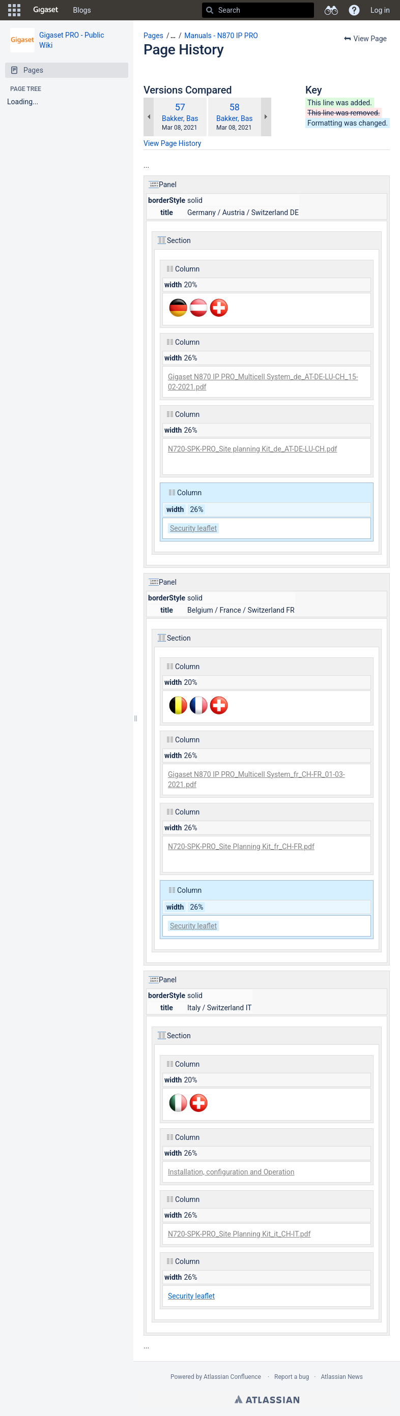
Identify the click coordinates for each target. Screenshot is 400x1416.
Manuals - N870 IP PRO (221, 36)
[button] (14, 10)
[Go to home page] (45, 10)
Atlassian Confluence (232, 1376)
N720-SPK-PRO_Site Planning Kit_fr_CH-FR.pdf (241, 846)
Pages (153, 36)
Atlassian (267, 1399)
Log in (380, 10)
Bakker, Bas (180, 118)
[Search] (210, 10)
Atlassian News (342, 1376)
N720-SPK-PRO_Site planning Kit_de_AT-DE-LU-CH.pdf (252, 449)
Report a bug (291, 1376)
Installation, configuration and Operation (231, 1172)
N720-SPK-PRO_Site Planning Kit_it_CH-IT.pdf (239, 1234)
